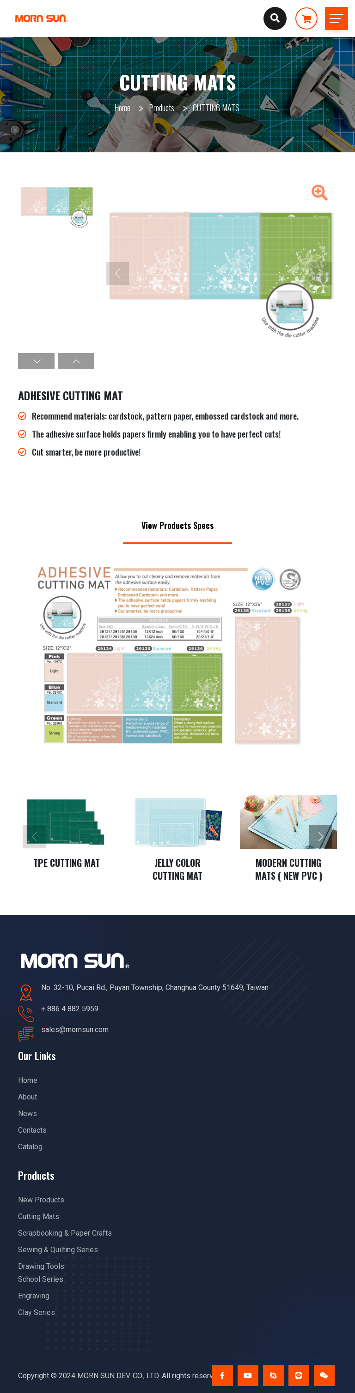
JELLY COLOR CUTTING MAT (177, 869)
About (27, 1097)
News (27, 1113)
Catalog (30, 1146)
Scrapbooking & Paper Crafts (65, 1233)
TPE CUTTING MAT (66, 863)
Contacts (32, 1130)
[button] (36, 361)
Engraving (33, 1295)
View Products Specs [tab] (177, 525)
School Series (40, 1279)
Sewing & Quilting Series (58, 1249)
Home (122, 108)
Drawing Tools (41, 1266)
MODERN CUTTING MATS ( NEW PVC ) (288, 869)
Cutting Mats (38, 1216)
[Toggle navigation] (336, 18)
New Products (41, 1199)
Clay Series (36, 1312)
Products (161, 108)
